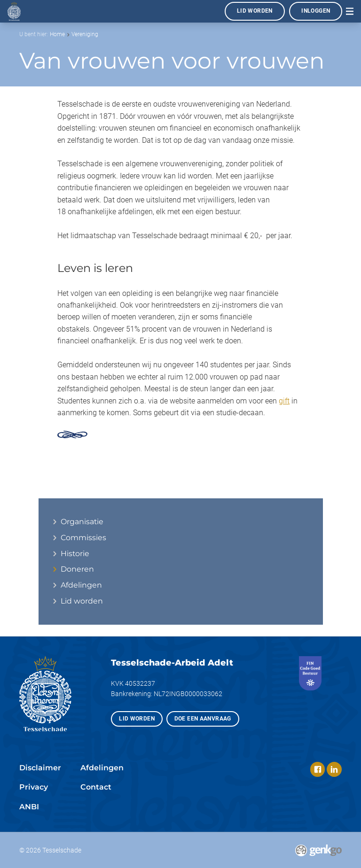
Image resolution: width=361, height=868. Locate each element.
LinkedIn (334, 769)
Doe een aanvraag (202, 718)
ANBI (29, 806)
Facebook (317, 769)
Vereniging (84, 34)
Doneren (77, 569)
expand (54, 569)
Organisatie (82, 522)
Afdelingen (81, 585)
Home (57, 34)
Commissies (83, 538)
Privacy (33, 787)
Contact (95, 787)
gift (284, 400)
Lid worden (255, 11)
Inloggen (315, 11)
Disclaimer (40, 767)
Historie (75, 554)
